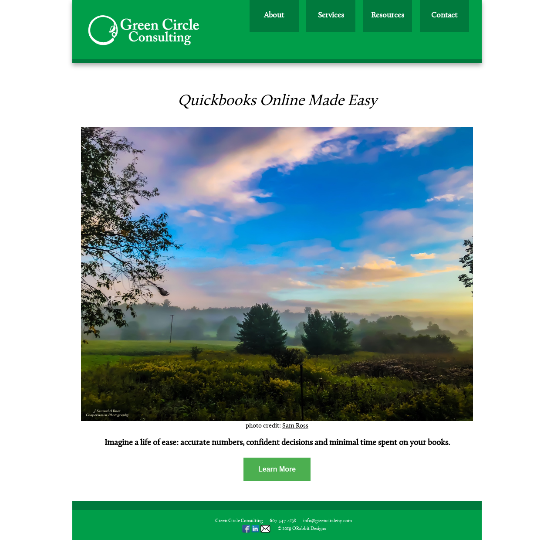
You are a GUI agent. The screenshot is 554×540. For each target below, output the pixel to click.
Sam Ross (295, 426)
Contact (444, 15)
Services (331, 15)
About (274, 15)
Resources (387, 15)
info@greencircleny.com (327, 521)
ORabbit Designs (309, 528)
